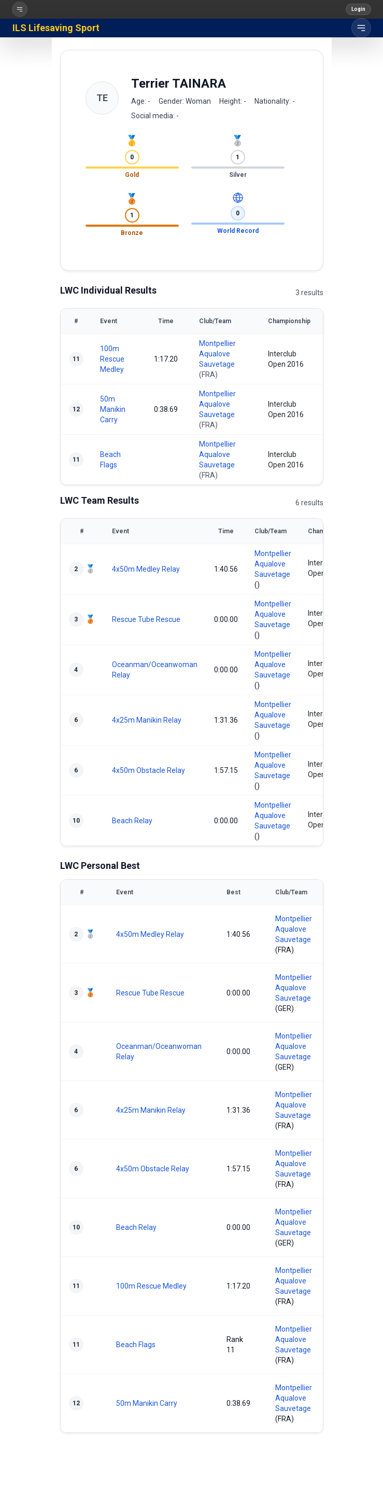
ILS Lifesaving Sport (56, 27)
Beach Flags (135, 1344)
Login (358, 9)
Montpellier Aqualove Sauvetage (217, 353)
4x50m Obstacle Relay (148, 770)
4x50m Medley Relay (146, 569)
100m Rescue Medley (112, 359)
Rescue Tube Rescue (146, 619)
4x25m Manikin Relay (146, 720)
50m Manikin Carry (112, 409)
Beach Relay (132, 821)
